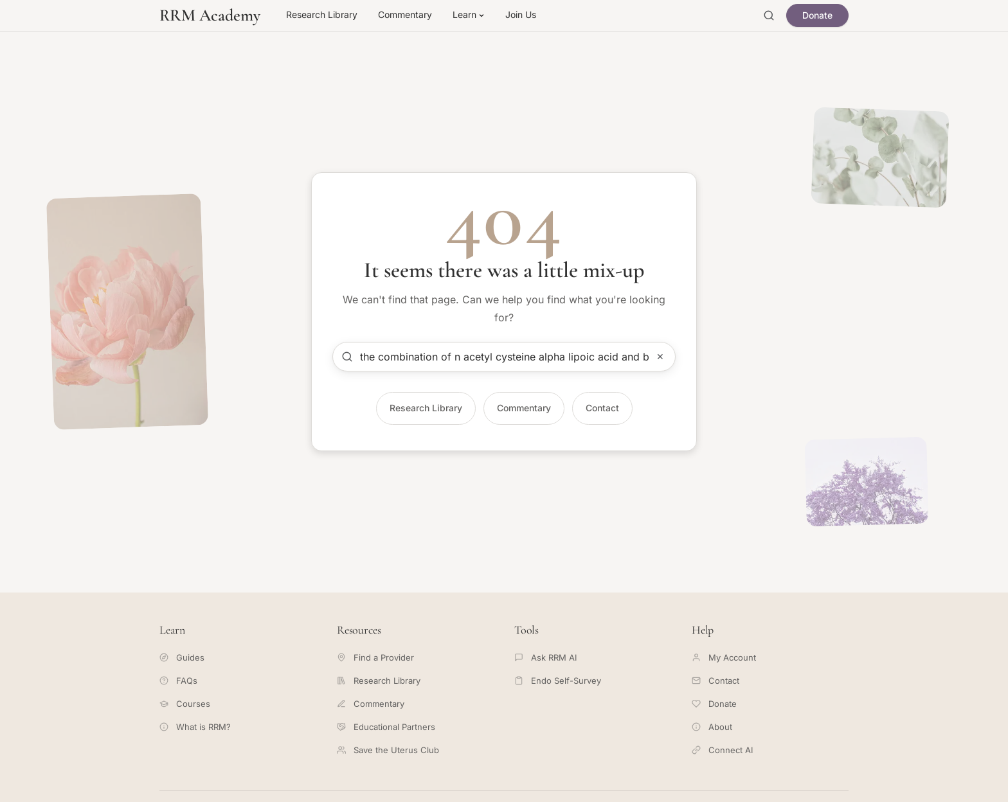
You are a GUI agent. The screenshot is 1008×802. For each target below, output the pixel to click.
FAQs (178, 680)
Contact (602, 407)
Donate (817, 15)
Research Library (321, 14)
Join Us (520, 14)
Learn (469, 14)
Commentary (405, 14)
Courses (184, 704)
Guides (181, 657)
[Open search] (769, 15)
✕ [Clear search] (660, 356)
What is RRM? (195, 727)
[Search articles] (504, 356)
